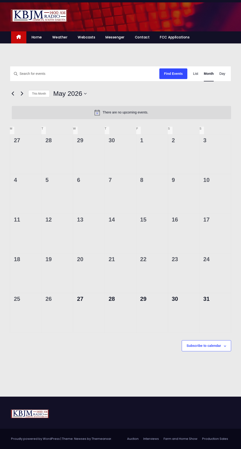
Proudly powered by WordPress (35, 438)
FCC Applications (174, 37)
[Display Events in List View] (195, 73)
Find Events (173, 74)
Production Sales (215, 438)
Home (37, 37)
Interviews (151, 438)
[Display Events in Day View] (222, 73)
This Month (39, 93)
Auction (133, 438)
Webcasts (86, 37)
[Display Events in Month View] (209, 73)
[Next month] (22, 94)
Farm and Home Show (180, 438)
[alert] (121, 112)
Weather (60, 37)
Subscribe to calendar (204, 346)
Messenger (115, 37)
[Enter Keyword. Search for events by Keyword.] (84, 73)
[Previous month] (13, 94)
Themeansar (101, 438)
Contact (142, 37)
